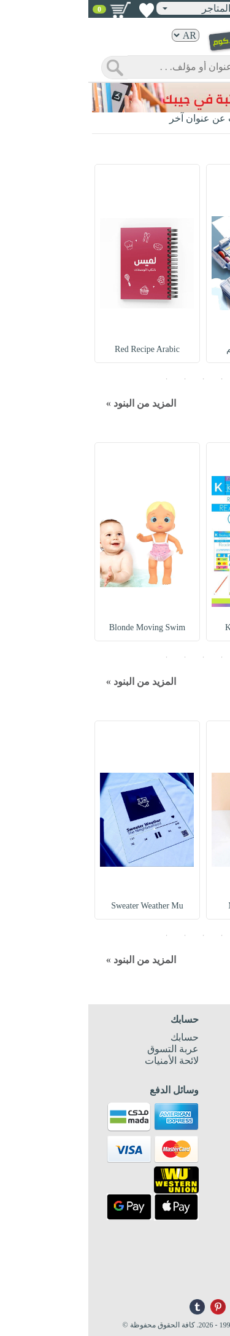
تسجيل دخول (187, 8)
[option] (170, 263)
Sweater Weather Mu (59, 905)
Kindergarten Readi (170, 627)
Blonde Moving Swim (59, 627)
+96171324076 (198, 1272)
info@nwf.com (198, 1282)
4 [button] (96, 378)
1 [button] (152, 378)
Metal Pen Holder (171, 905)
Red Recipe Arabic (59, 349)
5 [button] (78, 378)
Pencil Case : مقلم (171, 349)
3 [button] (115, 378)
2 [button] (133, 378)
